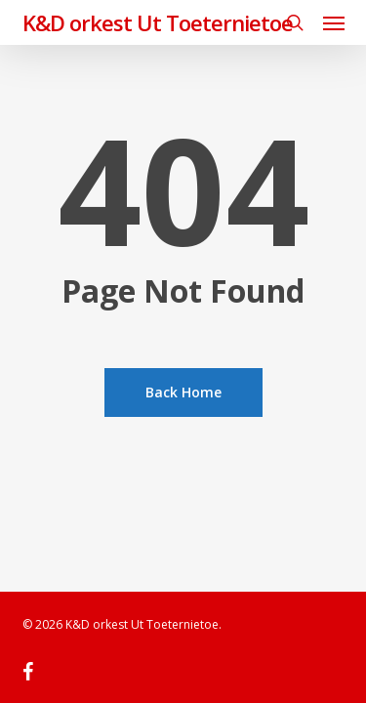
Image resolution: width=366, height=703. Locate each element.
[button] (334, 22)
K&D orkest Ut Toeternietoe (157, 22)
